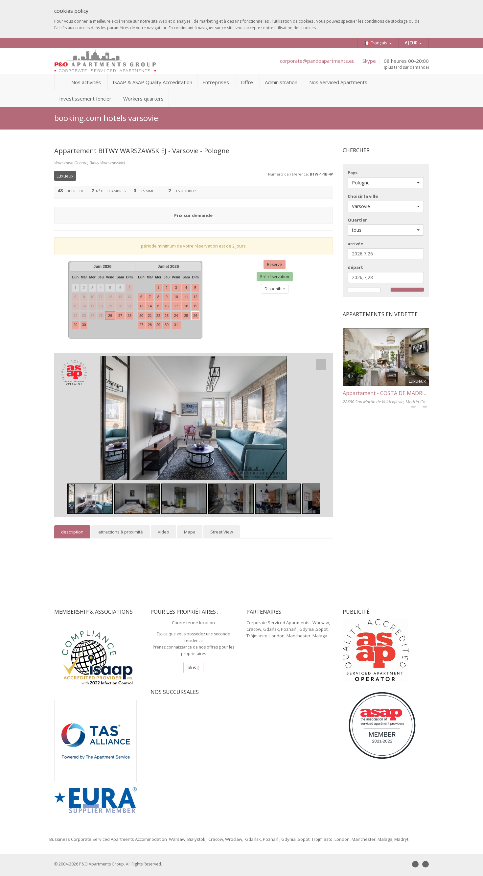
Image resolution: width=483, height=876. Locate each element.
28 (129, 316)
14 (150, 306)
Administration (281, 82)
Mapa (190, 532)
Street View (221, 532)
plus (193, 667)
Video (163, 532)
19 (195, 306)
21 (150, 316)
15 (158, 306)
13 (141, 306)
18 (186, 306)
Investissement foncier (85, 98)
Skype (369, 61)
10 (176, 297)
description (72, 532)
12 (195, 297)
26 (110, 316)
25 (186, 316)
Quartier (357, 220)
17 (176, 306)
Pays (352, 173)
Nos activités (86, 82)
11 (186, 297)
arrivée (355, 244)
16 (167, 306)
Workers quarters (143, 98)
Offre (247, 82)
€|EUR (413, 43)
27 (120, 316)
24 (176, 316)
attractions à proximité (120, 532)
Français (378, 43)
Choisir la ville (363, 196)
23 (167, 316)
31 (176, 325)
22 (158, 316)
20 (141, 316)
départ (355, 267)
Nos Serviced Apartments (338, 82)
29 (75, 325)
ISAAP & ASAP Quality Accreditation (152, 82)
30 (84, 325)
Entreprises (215, 82)
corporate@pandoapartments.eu (317, 61)
